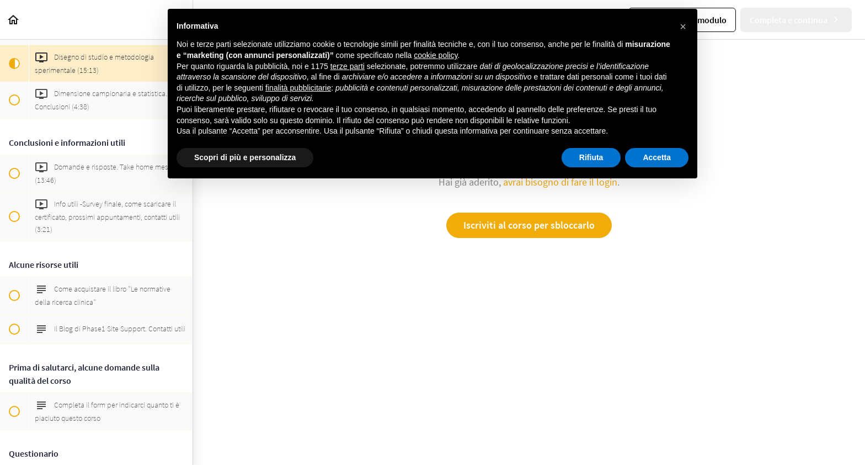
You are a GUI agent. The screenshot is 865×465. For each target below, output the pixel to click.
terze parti (347, 66)
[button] (14, 19)
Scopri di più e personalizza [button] (245, 157)
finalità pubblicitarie (298, 87)
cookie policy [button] (435, 55)
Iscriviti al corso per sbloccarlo (529, 225)
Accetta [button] (657, 157)
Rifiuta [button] (591, 157)
